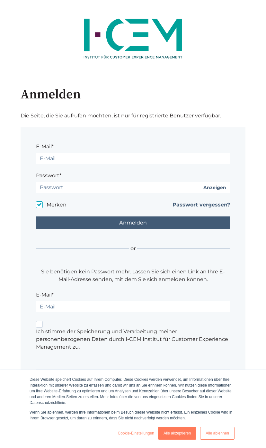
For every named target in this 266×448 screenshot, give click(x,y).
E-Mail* (45, 146)
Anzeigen (214, 187)
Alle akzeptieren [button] (177, 433)
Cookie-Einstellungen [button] (136, 433)
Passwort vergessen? (201, 205)
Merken (56, 205)
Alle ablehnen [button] (217, 433)
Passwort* (48, 175)
